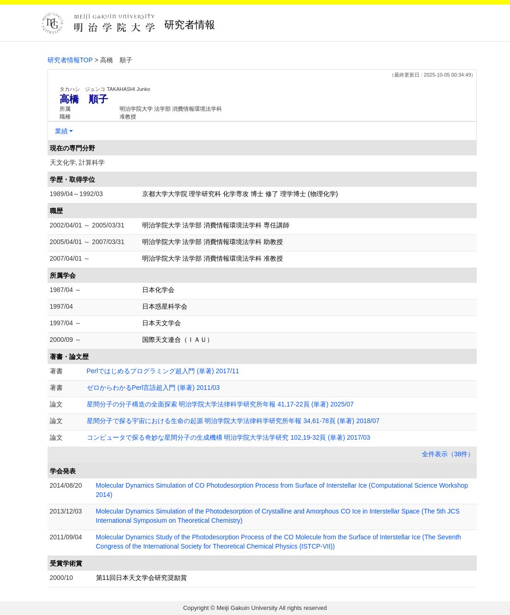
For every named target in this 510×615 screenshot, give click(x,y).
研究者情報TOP (70, 60)
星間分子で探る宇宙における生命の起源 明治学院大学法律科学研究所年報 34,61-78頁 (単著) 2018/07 (233, 420)
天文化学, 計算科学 (77, 162)
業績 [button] (61, 131)
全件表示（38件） (448, 454)
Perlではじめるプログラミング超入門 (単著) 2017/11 (163, 371)
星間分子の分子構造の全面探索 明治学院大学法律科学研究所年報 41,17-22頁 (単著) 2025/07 (220, 404)
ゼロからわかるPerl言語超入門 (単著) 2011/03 (153, 387)
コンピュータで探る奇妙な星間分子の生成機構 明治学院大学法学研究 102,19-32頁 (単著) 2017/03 (229, 437)
